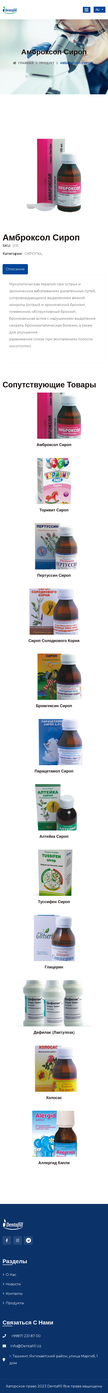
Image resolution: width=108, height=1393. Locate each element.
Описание (15, 269)
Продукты (15, 1303)
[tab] (15, 269)
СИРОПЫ (32, 254)
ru (98, 10)
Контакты (14, 1294)
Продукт (46, 63)
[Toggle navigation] (86, 10)
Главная (23, 63)
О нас (11, 1275)
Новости (13, 1284)
